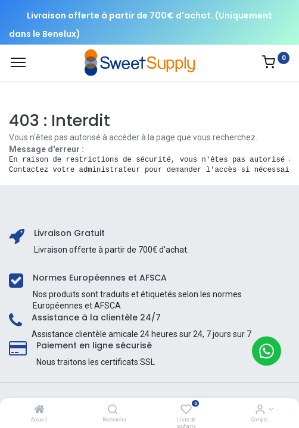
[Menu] (18, 62)
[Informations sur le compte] (260, 410)
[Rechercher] (113, 410)
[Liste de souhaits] (186, 410)
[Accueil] (39, 410)
